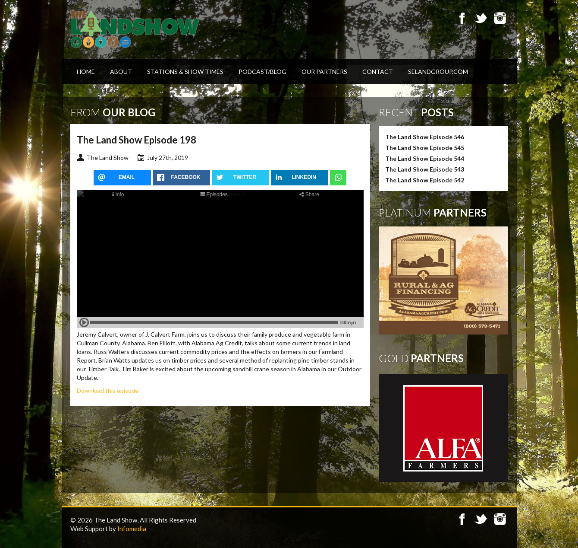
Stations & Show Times (185, 71)
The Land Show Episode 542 (424, 180)
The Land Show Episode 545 (424, 147)
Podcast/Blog (262, 71)
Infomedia (131, 528)
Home (86, 71)
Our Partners (324, 71)
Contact (377, 71)
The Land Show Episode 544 (424, 158)
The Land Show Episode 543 (424, 169)
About (121, 71)
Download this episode (107, 390)
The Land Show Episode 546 (424, 136)
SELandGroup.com (438, 71)
